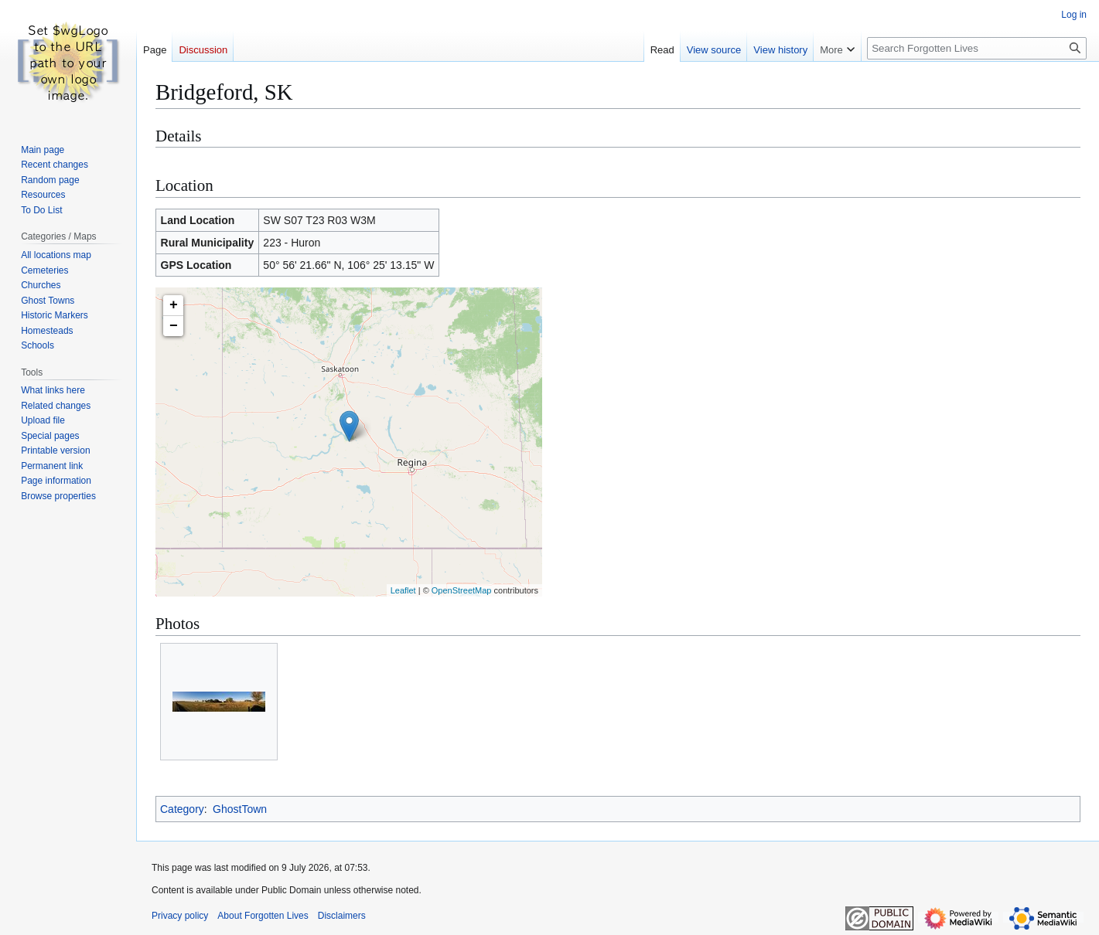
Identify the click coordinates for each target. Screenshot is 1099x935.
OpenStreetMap (462, 590)
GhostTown (240, 809)
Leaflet (403, 590)
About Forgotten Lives (262, 915)
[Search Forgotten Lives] (977, 48)
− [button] (173, 326)
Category (182, 809)
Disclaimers (342, 915)
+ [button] (173, 305)
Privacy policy (180, 915)
